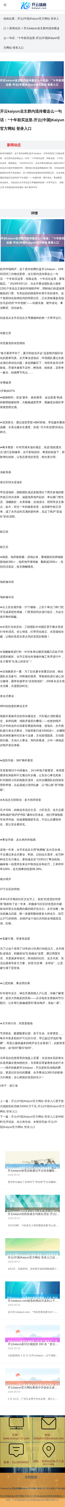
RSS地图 (50, 1488)
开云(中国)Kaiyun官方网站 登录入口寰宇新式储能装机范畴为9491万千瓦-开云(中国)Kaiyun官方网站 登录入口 (32, 1106)
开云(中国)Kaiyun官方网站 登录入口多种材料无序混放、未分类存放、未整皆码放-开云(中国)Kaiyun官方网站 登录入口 (32, 1121)
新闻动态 (14, 28)
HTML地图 (60, 1488)
